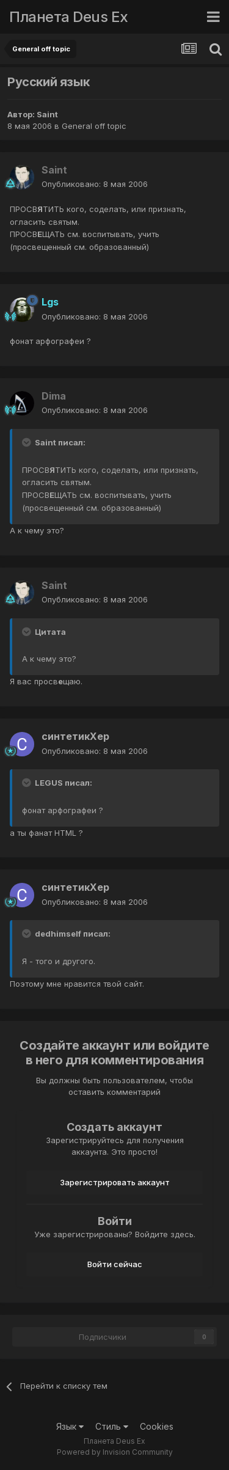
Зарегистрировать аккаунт (115, 1182)
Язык (70, 1426)
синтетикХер (75, 736)
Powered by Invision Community (115, 1452)
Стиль (111, 1426)
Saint (47, 114)
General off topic (94, 126)
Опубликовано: (95, 184)
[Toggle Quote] (27, 442)
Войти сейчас (114, 1264)
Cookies (156, 1426)
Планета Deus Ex (68, 17)
